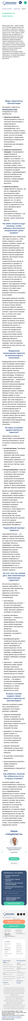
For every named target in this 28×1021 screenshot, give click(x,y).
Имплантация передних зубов (9, 966)
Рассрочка (19, 947)
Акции (6, 955)
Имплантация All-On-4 (7, 974)
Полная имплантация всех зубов (10, 970)
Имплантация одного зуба (8, 968)
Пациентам (7, 944)
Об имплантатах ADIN (7, 964)
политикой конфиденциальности (11, 900)
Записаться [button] (14, 858)
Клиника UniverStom (7, 8)
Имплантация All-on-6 (7, 980)
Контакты (18, 951)
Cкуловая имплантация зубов (9, 976)
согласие (4, 1016)
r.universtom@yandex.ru (10, 936)
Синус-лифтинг (6, 962)
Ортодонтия (19, 981)
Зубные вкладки (20, 975)
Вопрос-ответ (8, 953)
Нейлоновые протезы (21, 964)
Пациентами (17, 8)
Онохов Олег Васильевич (14, 848)
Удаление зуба (6, 984)
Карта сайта (19, 953)
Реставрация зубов (21, 977)
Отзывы (18, 944)
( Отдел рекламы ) (6, 937)
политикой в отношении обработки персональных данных (11, 1017)
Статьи (6, 951)
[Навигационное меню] (25, 2)
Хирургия (5, 982)
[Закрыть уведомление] (27, 1010)
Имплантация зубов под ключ (9, 978)
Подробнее (14, 863)
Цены (5, 946)
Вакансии (18, 949)
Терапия (18, 982)
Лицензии (19, 946)
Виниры (18, 978)
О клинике (7, 941)
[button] (14, 922)
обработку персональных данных (13, 898)
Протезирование (21, 960)
